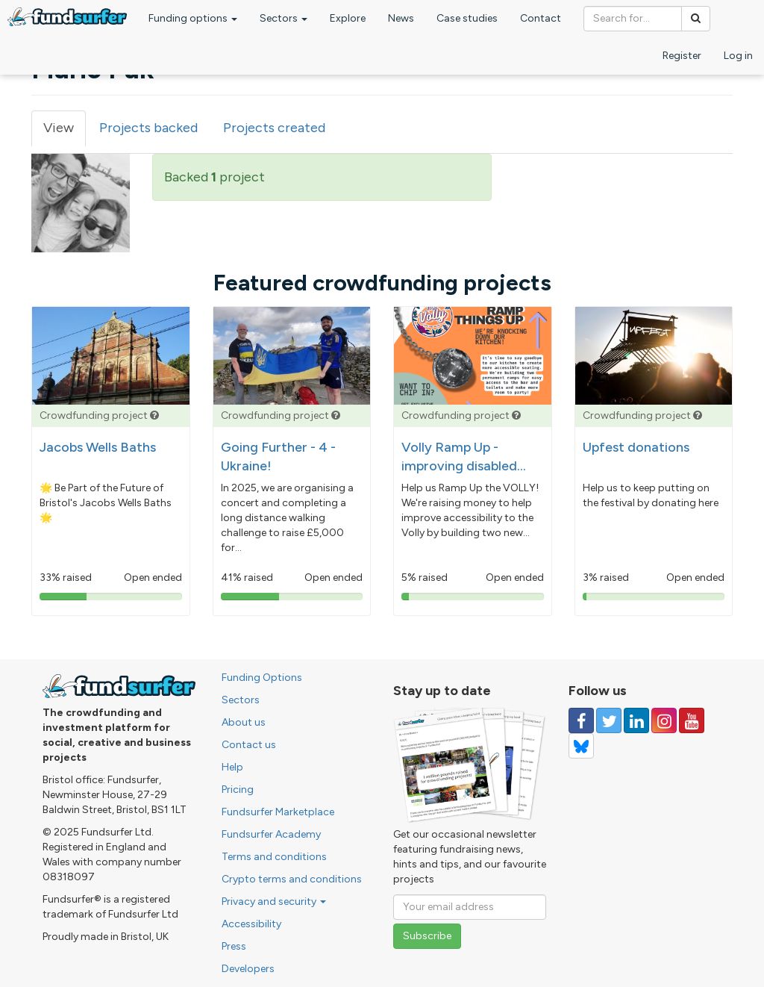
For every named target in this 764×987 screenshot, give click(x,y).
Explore (348, 18)
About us (244, 722)
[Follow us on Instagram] (664, 720)
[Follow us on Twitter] (608, 720)
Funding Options (262, 677)
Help (232, 767)
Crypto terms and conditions (292, 879)
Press (234, 946)
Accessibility (251, 924)
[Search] (695, 18)
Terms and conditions (274, 856)
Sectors (283, 18)
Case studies (467, 18)
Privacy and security (274, 901)
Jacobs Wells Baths (98, 447)
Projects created (274, 127)
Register (682, 55)
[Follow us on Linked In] (636, 720)
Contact (540, 18)
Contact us (249, 744)
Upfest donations (636, 447)
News (401, 18)
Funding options (192, 18)
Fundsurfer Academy (271, 834)
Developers (248, 968)
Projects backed (148, 127)
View (64, 132)
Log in (738, 55)
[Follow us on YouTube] (691, 720)
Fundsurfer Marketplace (278, 812)
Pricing (238, 789)
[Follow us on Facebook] (581, 720)
